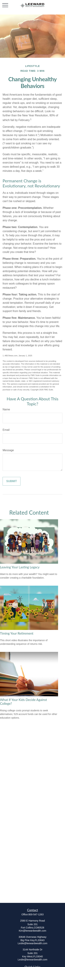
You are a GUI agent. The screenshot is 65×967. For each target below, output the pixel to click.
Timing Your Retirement (16, 633)
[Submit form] (11, 481)
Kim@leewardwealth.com (32, 930)
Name (6, 409)
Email (6, 429)
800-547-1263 (36, 914)
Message (8, 450)
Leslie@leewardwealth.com (32, 943)
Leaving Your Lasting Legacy (20, 567)
